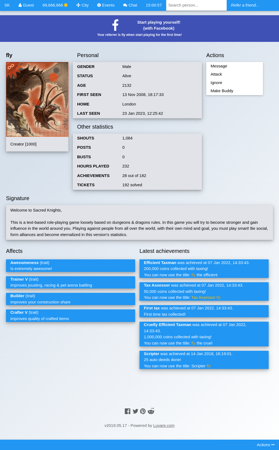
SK (7, 5)
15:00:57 (154, 5)
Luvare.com (163, 425)
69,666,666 (55, 5)
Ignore (216, 82)
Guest (26, 5)
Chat (130, 5)
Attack (216, 74)
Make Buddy (222, 90)
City (82, 5)
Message (219, 66)
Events (105, 5)
